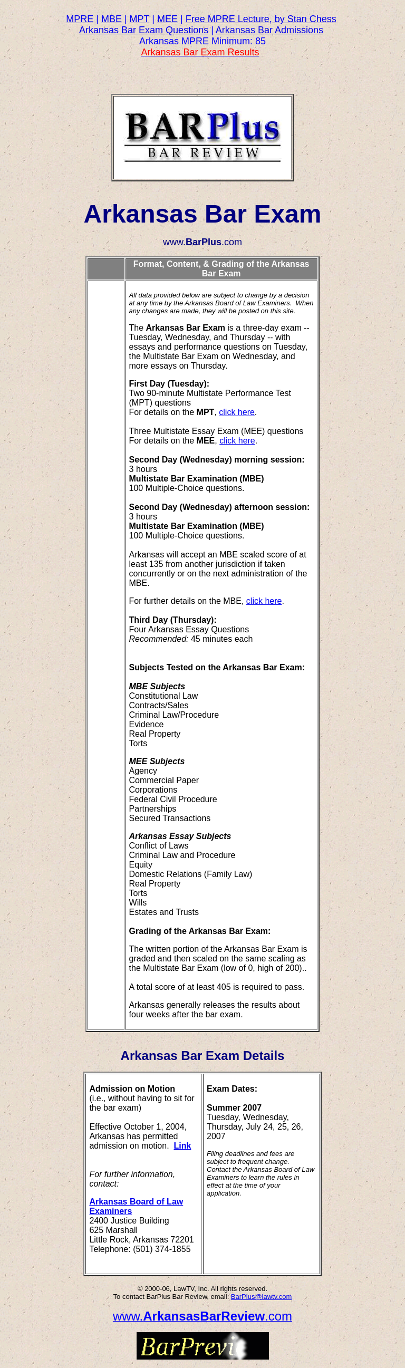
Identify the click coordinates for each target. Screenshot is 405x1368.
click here (237, 412)
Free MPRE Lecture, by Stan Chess (261, 19)
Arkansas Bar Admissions (269, 30)
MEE (167, 19)
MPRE (79, 19)
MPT (140, 19)
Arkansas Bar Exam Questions (143, 30)
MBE (111, 19)
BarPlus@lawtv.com (261, 1296)
